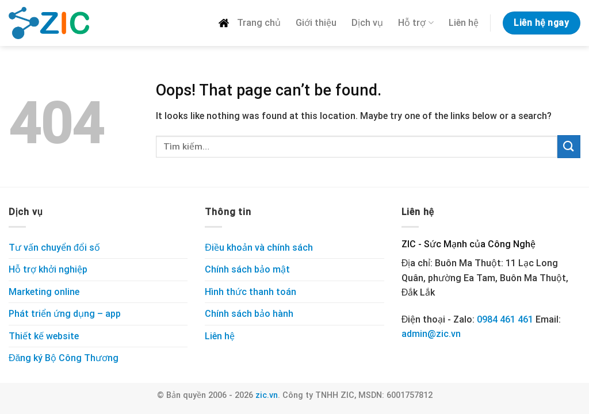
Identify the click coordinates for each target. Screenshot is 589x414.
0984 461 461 (505, 319)
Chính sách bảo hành (249, 313)
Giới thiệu (316, 22)
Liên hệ (464, 22)
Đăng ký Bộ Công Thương (63, 357)
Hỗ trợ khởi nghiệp (48, 269)
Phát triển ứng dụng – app (65, 313)
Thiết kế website (44, 336)
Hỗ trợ (415, 23)
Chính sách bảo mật (247, 269)
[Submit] (568, 146)
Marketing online (44, 291)
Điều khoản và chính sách (259, 247)
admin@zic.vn (431, 333)
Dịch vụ (367, 22)
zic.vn (266, 395)
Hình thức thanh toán (250, 291)
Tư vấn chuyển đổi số (54, 247)
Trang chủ (249, 23)
